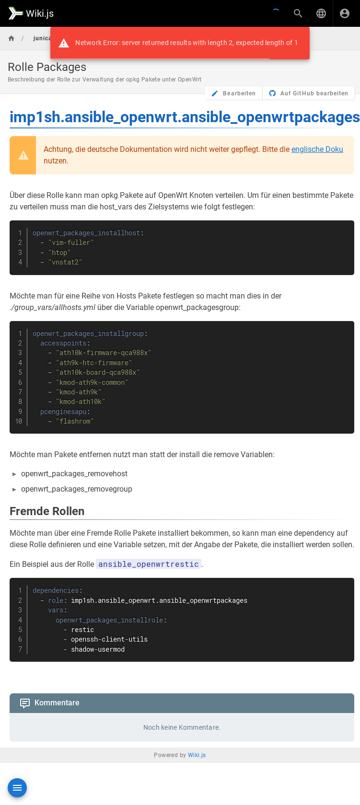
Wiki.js (197, 755)
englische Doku (317, 149)
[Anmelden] (344, 13)
